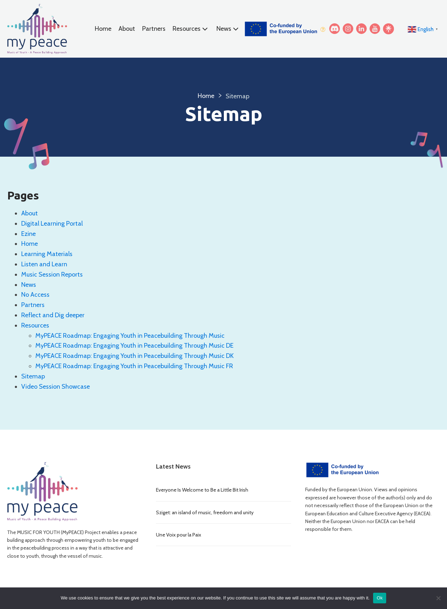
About (126, 29)
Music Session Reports (52, 274)
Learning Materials (46, 254)
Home (103, 29)
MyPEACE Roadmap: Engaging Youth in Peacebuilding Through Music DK (134, 356)
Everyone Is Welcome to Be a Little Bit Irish (202, 490)
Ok (380, 598)
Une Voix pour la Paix (178, 535)
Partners (154, 29)
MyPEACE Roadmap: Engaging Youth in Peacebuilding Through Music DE (134, 345)
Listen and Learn (44, 264)
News (228, 28)
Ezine (28, 234)
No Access (35, 294)
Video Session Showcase (55, 386)
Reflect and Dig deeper (54, 315)
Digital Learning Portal (52, 223)
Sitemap (33, 376)
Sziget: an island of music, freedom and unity (205, 512)
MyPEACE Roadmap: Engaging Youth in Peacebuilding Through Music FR (134, 366)
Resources (191, 28)
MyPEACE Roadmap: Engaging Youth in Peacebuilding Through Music (130, 336)
